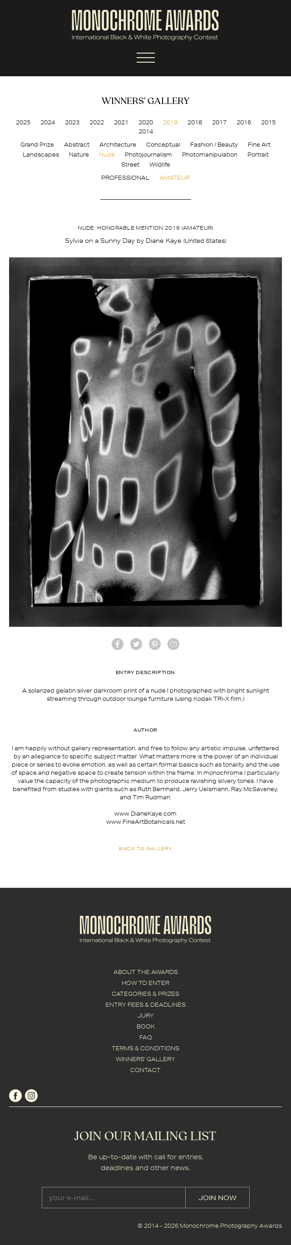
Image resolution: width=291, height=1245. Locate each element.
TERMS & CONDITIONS (145, 1048)
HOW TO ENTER (145, 983)
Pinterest (155, 644)
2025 (23, 122)
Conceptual (163, 144)
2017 (219, 122)
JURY (146, 1015)
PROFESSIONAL (125, 178)
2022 (96, 122)
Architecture (117, 144)
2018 (194, 122)
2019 (170, 122)
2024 (47, 122)
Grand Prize (37, 144)
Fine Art (259, 144)
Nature (79, 154)
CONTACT (145, 1070)
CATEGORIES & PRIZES (145, 994)
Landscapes (41, 154)
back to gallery (145, 848)
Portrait (258, 154)
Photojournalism (148, 154)
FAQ (145, 1037)
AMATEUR (174, 178)
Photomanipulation (209, 154)
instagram (31, 1095)
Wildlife (159, 164)
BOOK (146, 1026)
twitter (136, 644)
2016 (244, 122)
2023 (72, 122)
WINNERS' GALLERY (145, 1059)
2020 (145, 122)
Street (130, 164)
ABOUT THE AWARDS (145, 972)
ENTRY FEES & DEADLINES (145, 1005)
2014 (145, 131)
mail (173, 644)
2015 (268, 122)
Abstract (76, 144)
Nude (107, 154)
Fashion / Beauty (214, 144)
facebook (117, 644)
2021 (121, 122)
